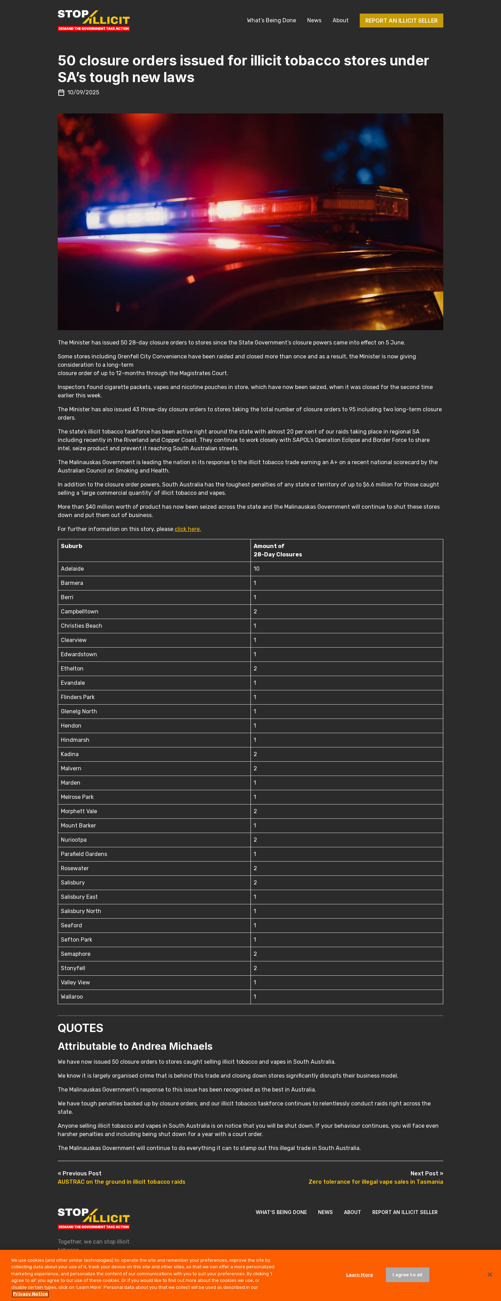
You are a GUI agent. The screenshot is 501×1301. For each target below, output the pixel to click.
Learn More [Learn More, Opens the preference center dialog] (359, 1279)
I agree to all (407, 1279)
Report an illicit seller (401, 20)
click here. (188, 529)
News (314, 20)
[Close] (490, 1279)
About (341, 20)
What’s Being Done (271, 20)
